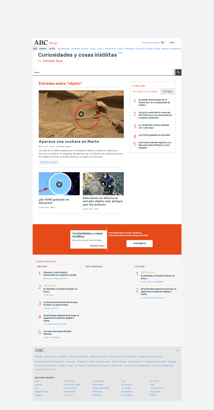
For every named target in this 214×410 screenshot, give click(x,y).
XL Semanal (127, 395)
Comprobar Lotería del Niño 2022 (49, 361)
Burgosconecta (41, 392)
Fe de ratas (48, 295)
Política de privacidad (78, 356)
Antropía (62, 365)
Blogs (52, 49)
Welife (153, 395)
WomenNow (127, 392)
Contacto (63, 356)
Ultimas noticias (119, 361)
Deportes (84, 49)
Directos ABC (117, 365)
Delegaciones (110, 49)
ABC (35, 49)
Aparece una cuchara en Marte (69, 142)
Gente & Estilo (120, 49)
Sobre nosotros (50, 356)
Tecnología (149, 49)
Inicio (37, 72)
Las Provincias (70, 388)
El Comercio (127, 385)
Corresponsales (64, 49)
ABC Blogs (167, 91)
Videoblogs (129, 49)
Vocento (38, 356)
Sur (36, 388)
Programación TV (135, 361)
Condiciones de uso (116, 356)
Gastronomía (176, 49)
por (50, 61)
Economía (139, 49)
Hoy (123, 381)
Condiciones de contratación (150, 356)
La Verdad (126, 388)
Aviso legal (131, 356)
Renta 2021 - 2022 (85, 361)
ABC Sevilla (69, 381)
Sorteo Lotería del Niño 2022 (137, 365)
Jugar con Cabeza (51, 337)
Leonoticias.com (157, 388)
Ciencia (93, 49)
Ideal (152, 385)
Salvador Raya (63, 146)
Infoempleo (97, 392)
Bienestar (165, 49)
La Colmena (80, 365)
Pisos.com (68, 395)
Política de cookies (97, 356)
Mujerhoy (97, 395)
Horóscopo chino (103, 361)
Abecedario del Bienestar (98, 365)
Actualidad (75, 49)
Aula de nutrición (50, 308)
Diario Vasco (98, 385)
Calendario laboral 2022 (155, 361)
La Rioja (38, 385)
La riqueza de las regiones (54, 324)
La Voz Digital (99, 381)
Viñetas (158, 49)
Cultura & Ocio (100, 49)
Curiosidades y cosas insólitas (77, 55)
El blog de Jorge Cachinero (55, 278)
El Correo (154, 381)
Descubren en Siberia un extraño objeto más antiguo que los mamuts (103, 201)
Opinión (42, 49)
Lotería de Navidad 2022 (162, 365)
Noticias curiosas (49, 162)
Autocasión (155, 392)
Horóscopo (70, 361)
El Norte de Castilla (72, 385)
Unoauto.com (69, 392)
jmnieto (159, 282)
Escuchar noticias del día (46, 365)
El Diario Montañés (101, 388)
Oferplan (39, 395)
